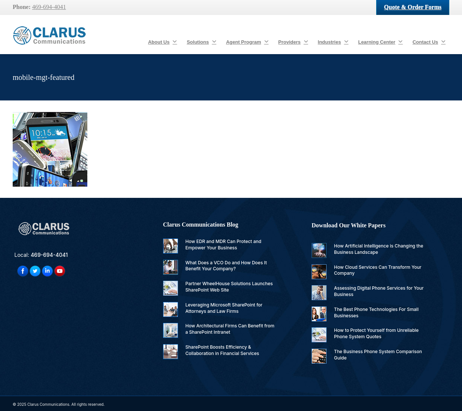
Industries (333, 41)
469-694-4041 (49, 7)
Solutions (201, 41)
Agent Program (247, 41)
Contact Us (429, 41)
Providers (293, 41)
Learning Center (380, 41)
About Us (162, 41)
